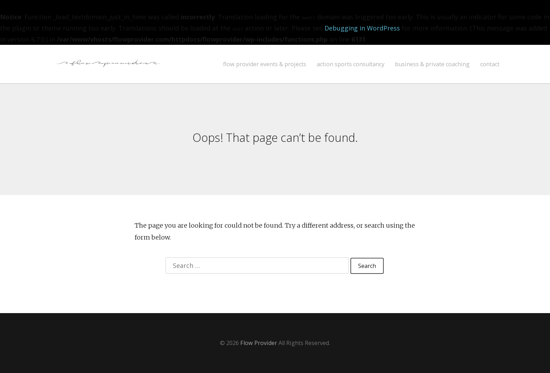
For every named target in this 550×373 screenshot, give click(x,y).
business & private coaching (432, 64)
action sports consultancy (350, 64)
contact (489, 64)
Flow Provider (258, 343)
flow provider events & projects (264, 64)
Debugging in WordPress (362, 28)
